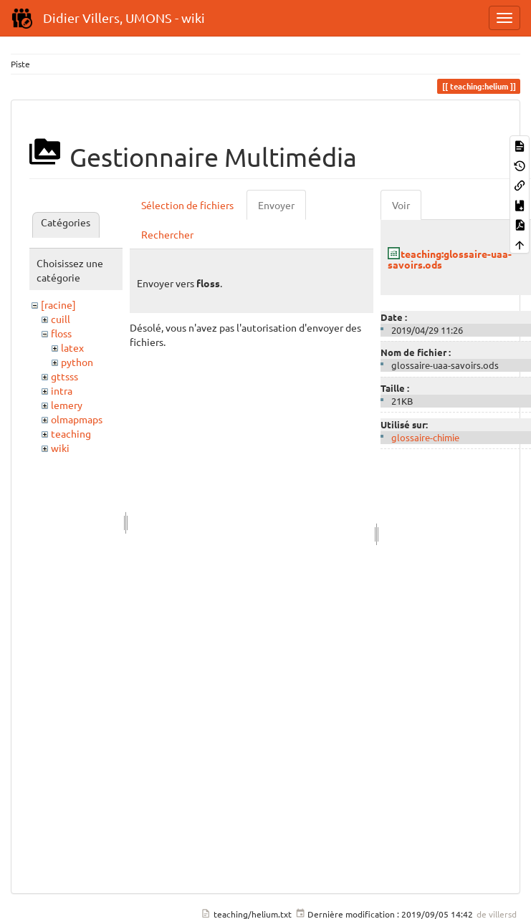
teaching (71, 433)
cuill (60, 318)
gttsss (64, 376)
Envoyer (276, 204)
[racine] (58, 304)
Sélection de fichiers (187, 204)
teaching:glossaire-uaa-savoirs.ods (450, 259)
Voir (401, 204)
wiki (60, 447)
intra (61, 390)
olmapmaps (76, 419)
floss (61, 333)
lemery (66, 404)
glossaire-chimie (425, 437)
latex (72, 347)
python (77, 361)
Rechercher (167, 234)
